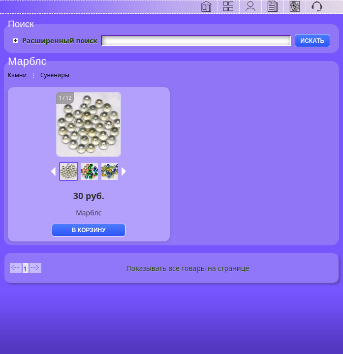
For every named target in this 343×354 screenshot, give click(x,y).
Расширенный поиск (59, 40)
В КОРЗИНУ (89, 230)
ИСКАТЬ (313, 40)
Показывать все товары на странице (187, 268)
